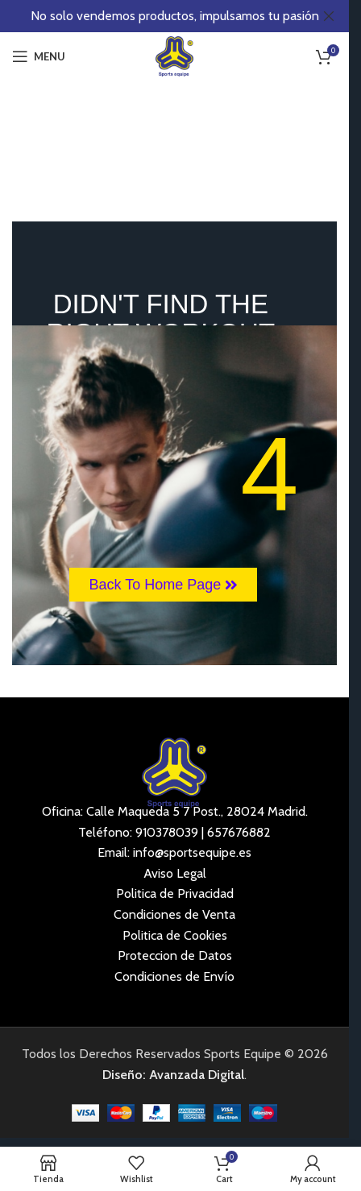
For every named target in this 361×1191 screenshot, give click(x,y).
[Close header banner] (329, 16)
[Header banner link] (174, 16)
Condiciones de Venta (174, 914)
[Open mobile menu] (38, 56)
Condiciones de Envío (174, 976)
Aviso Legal (174, 873)
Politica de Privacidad (175, 893)
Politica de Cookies (174, 935)
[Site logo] (174, 55)
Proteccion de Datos (175, 955)
